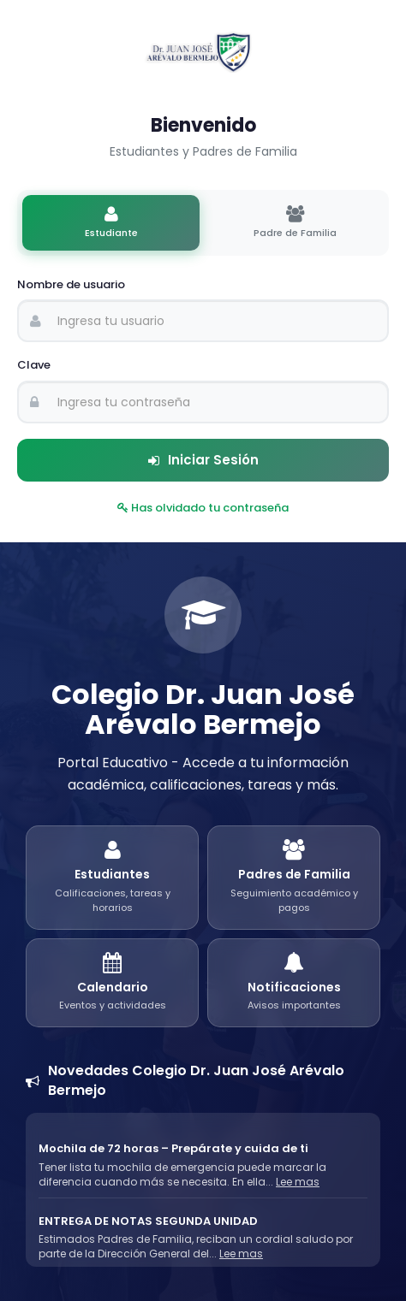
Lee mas (297, 1181)
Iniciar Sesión (203, 460)
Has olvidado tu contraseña (203, 508)
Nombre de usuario (71, 285)
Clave (34, 365)
